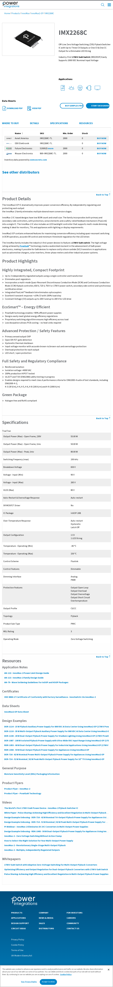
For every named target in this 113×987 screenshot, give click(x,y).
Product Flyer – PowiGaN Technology (22, 793)
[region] (56, 976)
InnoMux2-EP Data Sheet (16, 711)
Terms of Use (17, 950)
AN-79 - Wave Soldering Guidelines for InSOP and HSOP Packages (36, 682)
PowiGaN (24, 246)
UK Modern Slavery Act (21, 955)
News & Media (46, 917)
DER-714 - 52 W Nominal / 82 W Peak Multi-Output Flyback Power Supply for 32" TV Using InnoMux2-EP (54, 759)
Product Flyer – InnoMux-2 (17, 788)
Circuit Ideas (18, 928)
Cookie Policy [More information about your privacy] (66, 974)
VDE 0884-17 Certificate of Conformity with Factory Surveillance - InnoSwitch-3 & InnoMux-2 (50, 697)
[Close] (109, 970)
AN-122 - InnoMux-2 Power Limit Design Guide (26, 673)
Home (7, 13)
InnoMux (25, 13)
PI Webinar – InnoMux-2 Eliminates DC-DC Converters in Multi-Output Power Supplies (46, 826)
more (50, 148)
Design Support (20, 923)
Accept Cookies (48, 982)
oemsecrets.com (38, 159)
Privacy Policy (17, 939)
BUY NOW (101, 138)
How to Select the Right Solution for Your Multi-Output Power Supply (38, 840)
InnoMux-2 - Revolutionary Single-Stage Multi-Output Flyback (35, 845)
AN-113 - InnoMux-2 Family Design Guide (23, 677)
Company (43, 912)
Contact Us (73, 928)
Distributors (46, 928)
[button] (28, 39)
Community (73, 923)
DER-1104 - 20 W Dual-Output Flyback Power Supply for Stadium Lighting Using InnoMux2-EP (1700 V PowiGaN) (58, 735)
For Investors (74, 912)
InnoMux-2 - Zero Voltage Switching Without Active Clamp (33, 836)
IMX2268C (49, 13)
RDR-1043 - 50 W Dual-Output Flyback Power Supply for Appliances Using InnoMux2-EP (46, 749)
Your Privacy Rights (29, 982)
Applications (18, 917)
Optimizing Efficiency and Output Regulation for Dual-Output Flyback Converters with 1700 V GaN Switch (56, 869)
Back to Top (103, 656)
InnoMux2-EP (37, 13)
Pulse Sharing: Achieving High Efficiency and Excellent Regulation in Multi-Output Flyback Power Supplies (56, 874)
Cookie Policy (17, 944)
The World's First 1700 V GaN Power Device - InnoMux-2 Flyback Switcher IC (41, 808)
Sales (42, 923)
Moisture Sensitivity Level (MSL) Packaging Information (31, 774)
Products (15, 13)
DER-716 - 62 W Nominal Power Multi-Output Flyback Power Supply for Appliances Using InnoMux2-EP (54, 754)
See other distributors (20, 172)
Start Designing (100, 105)
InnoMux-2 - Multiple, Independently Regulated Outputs (32, 850)
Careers (71, 917)
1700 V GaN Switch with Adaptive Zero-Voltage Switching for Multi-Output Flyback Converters (50, 864)
